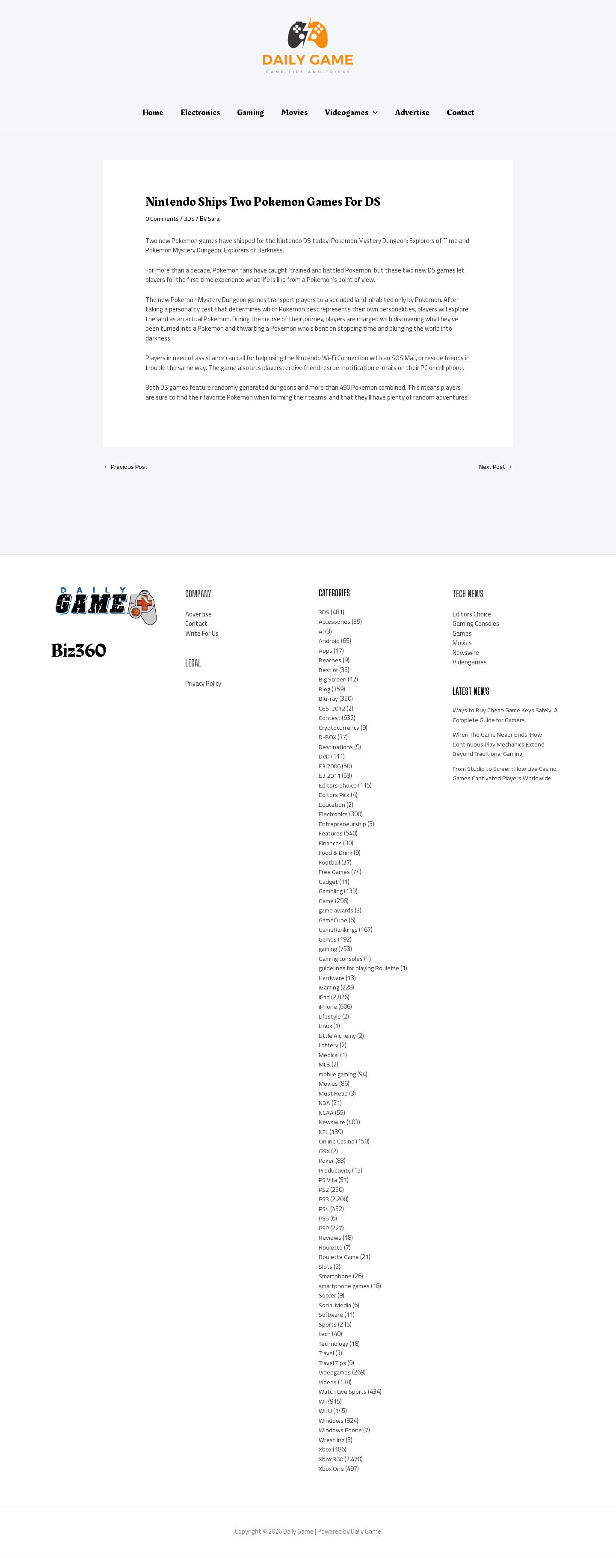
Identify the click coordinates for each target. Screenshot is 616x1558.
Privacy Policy (203, 684)
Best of (329, 670)
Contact (196, 624)
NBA (324, 1103)
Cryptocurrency (339, 728)
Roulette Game (340, 1257)
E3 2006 (330, 766)
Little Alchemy (338, 1036)
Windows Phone (340, 1431)
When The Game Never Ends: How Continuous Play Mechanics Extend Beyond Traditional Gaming (500, 745)
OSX (324, 1151)
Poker (327, 1161)
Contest (330, 718)
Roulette (331, 1247)
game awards (337, 911)
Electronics (333, 815)
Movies (328, 1084)
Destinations (336, 747)
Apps (325, 651)
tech (325, 1334)
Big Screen (333, 680)
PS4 (324, 1209)
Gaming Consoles (476, 624)
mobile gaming (339, 1074)
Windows (331, 1421)
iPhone (328, 1007)
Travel (327, 1354)
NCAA (326, 1113)
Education (332, 805)
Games (328, 939)
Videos (328, 1382)
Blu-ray (329, 699)
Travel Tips (334, 1363)
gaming (329, 949)
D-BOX (328, 738)
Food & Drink (336, 853)
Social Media (335, 1305)
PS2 (324, 1190)
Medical (329, 1055)
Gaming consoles (341, 959)
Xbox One (331, 1469)
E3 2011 (330, 776)
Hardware (332, 978)
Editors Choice (338, 785)
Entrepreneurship (343, 824)
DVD (324, 757)
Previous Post (126, 467)
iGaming (330, 988)
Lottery (329, 1046)
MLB (325, 1065)
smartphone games (346, 1286)
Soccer (328, 1296)
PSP (324, 1228)
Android (329, 641)
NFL (324, 1132)
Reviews (330, 1238)
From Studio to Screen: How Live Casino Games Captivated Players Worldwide (506, 774)
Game (327, 901)
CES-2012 (332, 708)
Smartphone (336, 1277)
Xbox (325, 1450)
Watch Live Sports (344, 1392)
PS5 (324, 1219)
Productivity (335, 1170)
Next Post (494, 467)
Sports (328, 1324)
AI (321, 631)
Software (332, 1315)
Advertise (198, 614)
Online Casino (337, 1142)
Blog (325, 689)
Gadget (329, 882)
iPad (325, 997)
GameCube (334, 920)
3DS (191, 218)
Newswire (332, 1123)
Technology (334, 1344)
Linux (326, 1026)
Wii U (325, 1411)
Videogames (336, 1373)
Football (330, 862)
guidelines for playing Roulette (360, 969)
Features (331, 834)
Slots (326, 1267)
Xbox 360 (331, 1459)
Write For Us (202, 634)
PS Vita (329, 1180)
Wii (323, 1401)
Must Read (334, 1093)
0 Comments (163, 218)
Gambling (331, 892)
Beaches (330, 661)
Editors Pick (334, 795)
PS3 (324, 1200)
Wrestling (332, 1440)
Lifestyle (331, 1016)
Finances (330, 843)
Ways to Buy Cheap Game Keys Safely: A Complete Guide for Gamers (507, 716)
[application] (373, 112)
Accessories (334, 622)
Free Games (335, 872)
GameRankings (339, 930)
